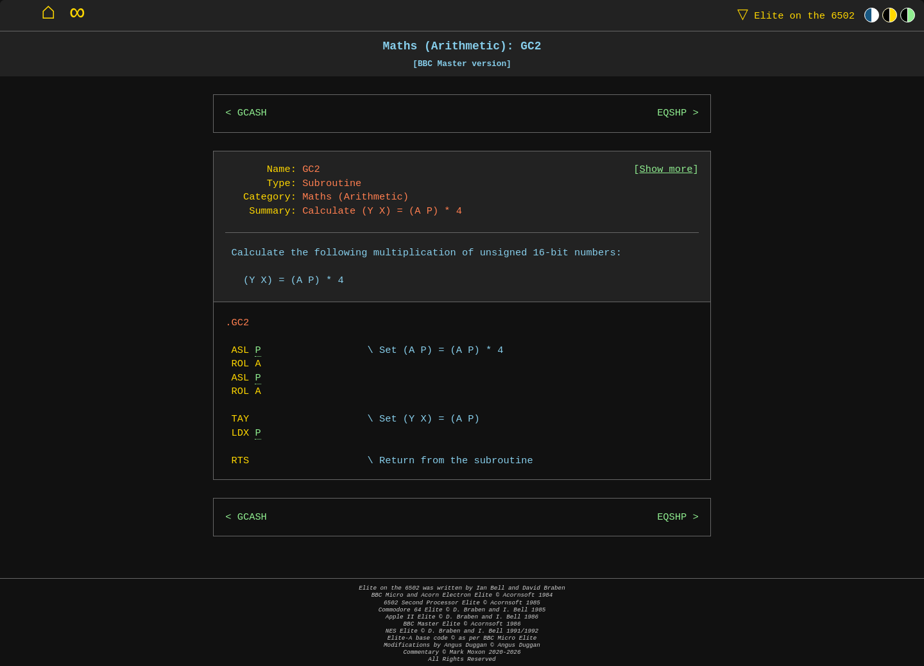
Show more (666, 169)
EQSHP (672, 113)
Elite (793, 15)
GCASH (252, 113)
